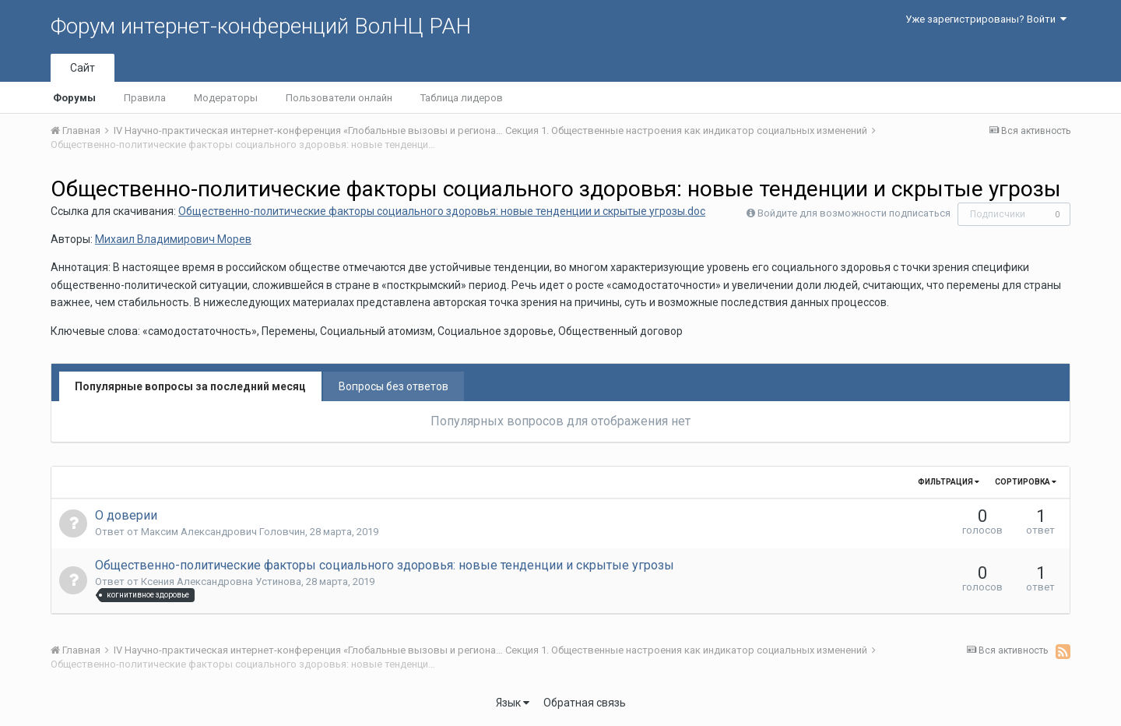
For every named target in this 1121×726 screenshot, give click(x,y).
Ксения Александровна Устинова (221, 581)
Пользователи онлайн (339, 98)
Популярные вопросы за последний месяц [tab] (190, 386)
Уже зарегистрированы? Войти (986, 19)
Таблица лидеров (461, 98)
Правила (145, 98)
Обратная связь (584, 702)
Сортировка (1025, 482)
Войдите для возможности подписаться (854, 213)
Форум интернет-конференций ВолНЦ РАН (261, 26)
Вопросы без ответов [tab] (393, 386)
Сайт (82, 68)
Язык (512, 702)
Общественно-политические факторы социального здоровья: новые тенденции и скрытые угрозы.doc (441, 211)
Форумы (74, 98)
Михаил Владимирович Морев (173, 239)
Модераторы (226, 98)
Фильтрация (948, 482)
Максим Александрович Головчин (223, 531)
